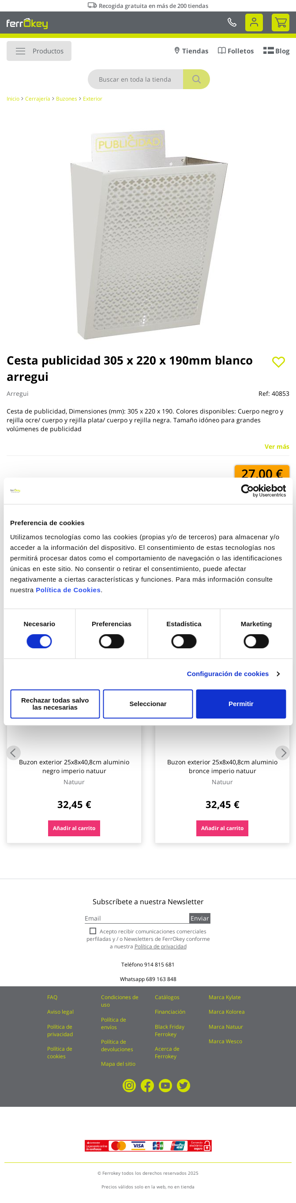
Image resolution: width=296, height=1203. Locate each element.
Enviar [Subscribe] (200, 918)
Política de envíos (113, 1023)
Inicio (13, 98)
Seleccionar (146, 703)
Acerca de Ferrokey (167, 1052)
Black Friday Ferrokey (169, 1030)
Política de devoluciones (117, 1045)
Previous (13, 752)
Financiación (170, 1011)
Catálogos (167, 997)
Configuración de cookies (228, 677)
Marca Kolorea (227, 1011)
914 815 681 (159, 964)
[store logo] (27, 23)
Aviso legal (60, 1011)
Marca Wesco (225, 1041)
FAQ (52, 997)
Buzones (66, 98)
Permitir (240, 703)
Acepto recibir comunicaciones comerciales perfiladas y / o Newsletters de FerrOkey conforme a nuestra (148, 939)
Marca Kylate (225, 997)
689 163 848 (161, 979)
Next (282, 752)
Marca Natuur (226, 1026)
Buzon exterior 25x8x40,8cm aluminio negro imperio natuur (74, 766)
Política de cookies (59, 1052)
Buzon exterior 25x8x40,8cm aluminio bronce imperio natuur (222, 766)
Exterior (92, 98)
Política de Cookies (68, 593)
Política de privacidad (60, 1030)
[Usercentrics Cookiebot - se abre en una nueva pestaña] (247, 494)
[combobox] (149, 79)
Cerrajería (37, 98)
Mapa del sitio (118, 1064)
